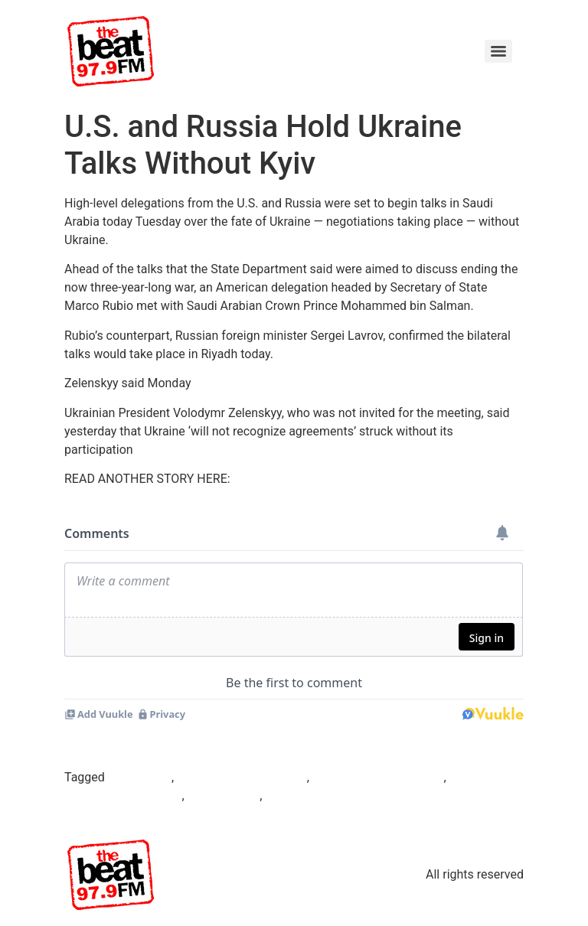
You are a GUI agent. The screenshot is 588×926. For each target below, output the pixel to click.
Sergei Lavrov (224, 795)
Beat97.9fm (140, 777)
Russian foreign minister (378, 777)
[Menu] (498, 51)
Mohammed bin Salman (242, 777)
